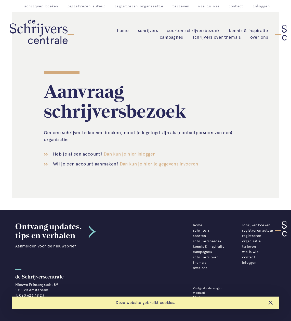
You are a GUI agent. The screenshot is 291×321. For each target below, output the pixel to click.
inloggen (261, 6)
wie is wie (208, 6)
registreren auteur (86, 6)
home (123, 30)
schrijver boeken (41, 6)
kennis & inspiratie (248, 30)
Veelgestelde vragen (207, 288)
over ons (259, 37)
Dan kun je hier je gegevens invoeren (159, 164)
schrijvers (148, 30)
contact (236, 6)
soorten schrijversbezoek (193, 30)
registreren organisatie (138, 6)
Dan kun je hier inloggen (129, 154)
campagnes (171, 37)
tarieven (180, 6)
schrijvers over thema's (216, 37)
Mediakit (199, 293)
